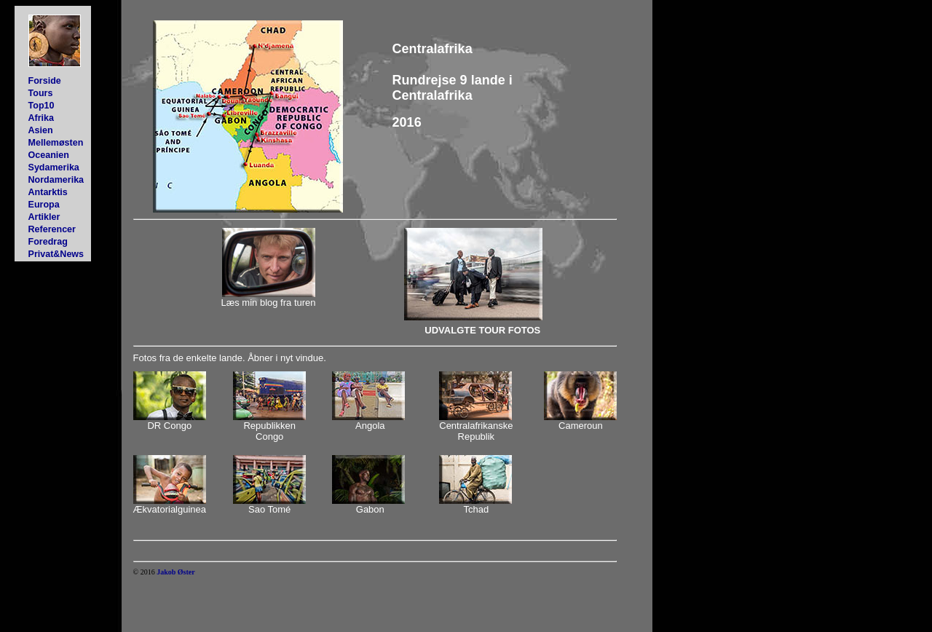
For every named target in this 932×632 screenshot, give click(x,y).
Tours (40, 93)
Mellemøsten (56, 143)
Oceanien (48, 155)
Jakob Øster (176, 572)
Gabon (370, 509)
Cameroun (580, 425)
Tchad (476, 509)
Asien (40, 130)
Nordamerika (56, 180)
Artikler (44, 217)
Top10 (41, 105)
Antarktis (48, 192)
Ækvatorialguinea (169, 509)
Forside (44, 81)
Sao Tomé (269, 509)
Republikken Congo (269, 431)
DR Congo (169, 425)
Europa (44, 205)
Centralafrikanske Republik (476, 431)
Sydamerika (53, 167)
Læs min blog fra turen (268, 302)
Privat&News (56, 254)
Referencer (52, 229)
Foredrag (48, 242)
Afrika (41, 118)
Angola (369, 425)
